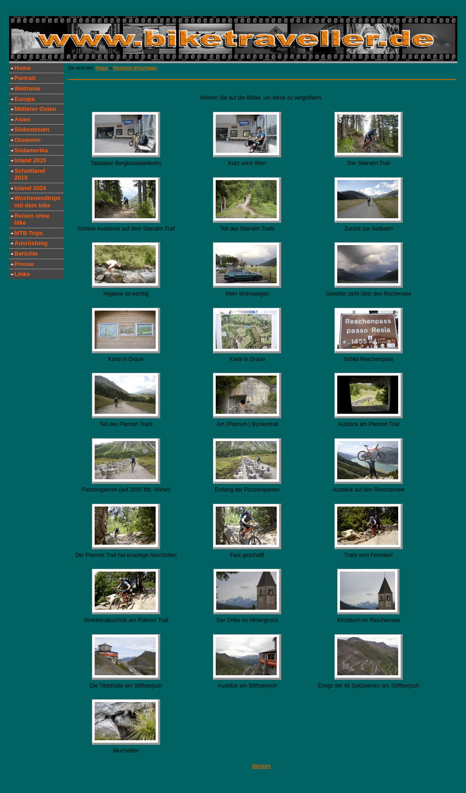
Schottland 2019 (30, 174)
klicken (261, 766)
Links (22, 274)
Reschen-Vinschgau (135, 67)
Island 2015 (30, 160)
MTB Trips (29, 233)
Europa (25, 98)
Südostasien (32, 129)
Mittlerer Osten (35, 108)
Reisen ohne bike (32, 219)
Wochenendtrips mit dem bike (38, 202)
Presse (24, 264)
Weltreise (28, 88)
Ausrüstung (31, 243)
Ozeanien (28, 139)
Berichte (26, 253)
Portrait (25, 78)
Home (23, 68)
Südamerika (31, 150)
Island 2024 (30, 188)
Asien (22, 119)
